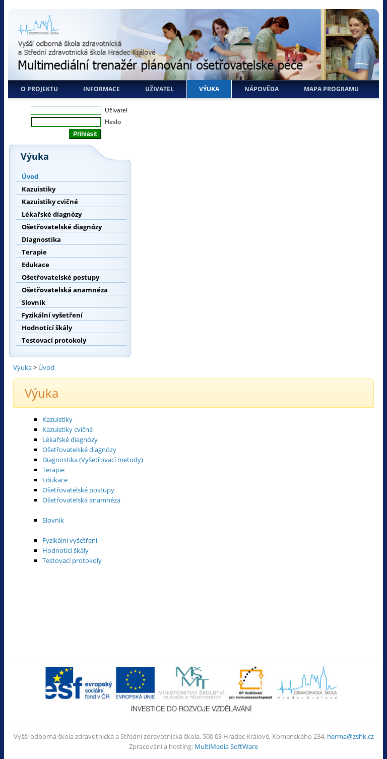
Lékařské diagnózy (52, 214)
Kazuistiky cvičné (50, 201)
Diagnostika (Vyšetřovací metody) (92, 459)
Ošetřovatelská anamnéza (65, 289)
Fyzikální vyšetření (52, 315)
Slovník (33, 302)
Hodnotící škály (47, 327)
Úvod (30, 176)
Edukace (35, 264)
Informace (101, 89)
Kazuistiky (38, 189)
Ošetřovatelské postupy (60, 277)
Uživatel (159, 89)
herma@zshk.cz (350, 736)
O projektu (39, 89)
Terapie (34, 252)
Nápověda (261, 89)
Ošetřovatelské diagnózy (62, 226)
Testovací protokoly (54, 340)
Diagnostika (41, 239)
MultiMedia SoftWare (226, 746)
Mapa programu (331, 89)
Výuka (209, 89)
